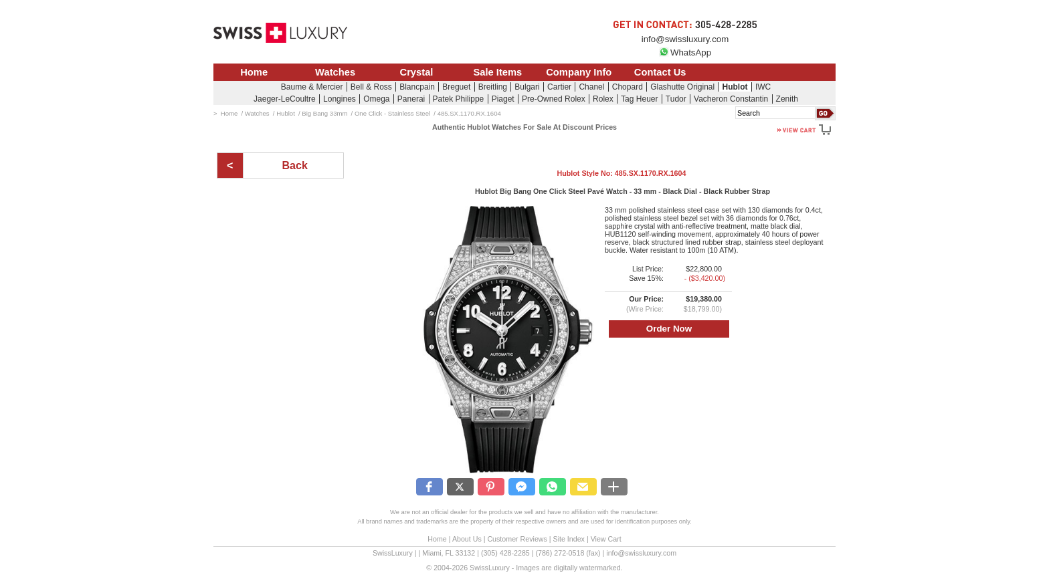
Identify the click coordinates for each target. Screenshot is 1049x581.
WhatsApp (685, 52)
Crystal (417, 72)
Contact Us (660, 72)
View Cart (606, 539)
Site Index (569, 539)
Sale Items (497, 72)
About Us (467, 539)
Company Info (578, 72)
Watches (335, 72)
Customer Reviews (517, 539)
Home (254, 72)
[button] (429, 486)
